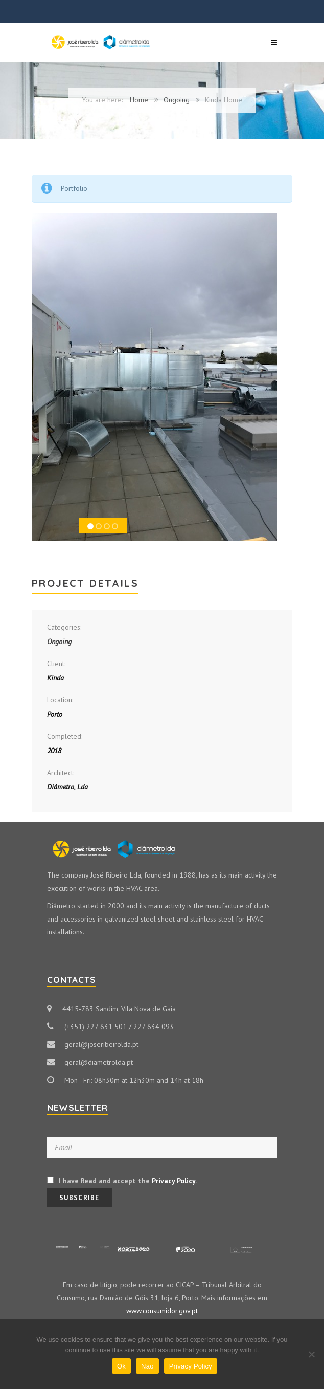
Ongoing (177, 99)
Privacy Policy (173, 1180)
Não (147, 1366)
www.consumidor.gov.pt (162, 1310)
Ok (121, 1366)
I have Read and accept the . (122, 1180)
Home (139, 99)
